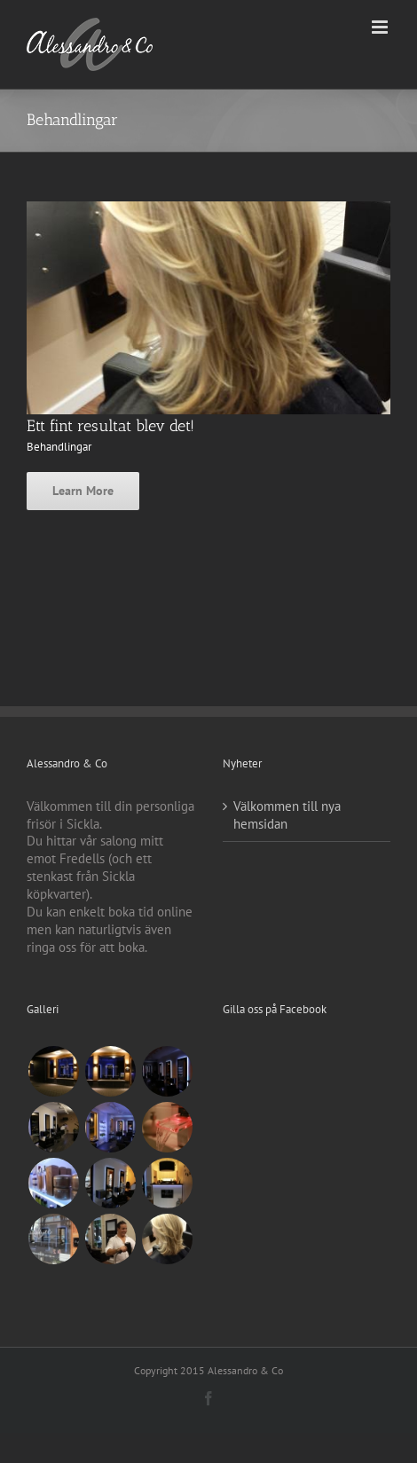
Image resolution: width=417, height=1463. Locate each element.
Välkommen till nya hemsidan (287, 815)
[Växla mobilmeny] (381, 27)
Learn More (83, 491)
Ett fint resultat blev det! (110, 426)
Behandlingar (59, 446)
